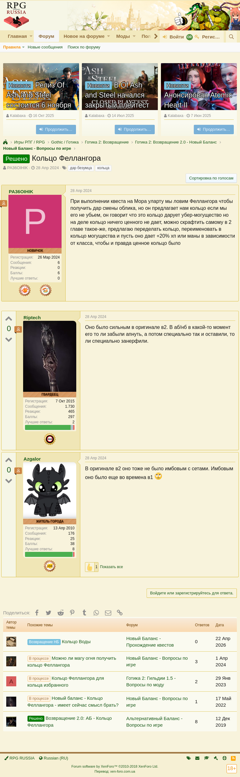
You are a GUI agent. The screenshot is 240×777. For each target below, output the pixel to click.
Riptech (33, 317)
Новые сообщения (45, 47)
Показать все (113, 567)
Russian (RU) (53, 758)
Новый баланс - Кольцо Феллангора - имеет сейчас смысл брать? (73, 701)
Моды (123, 36)
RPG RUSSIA (19, 758)
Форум (46, 36)
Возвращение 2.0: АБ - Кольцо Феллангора (70, 721)
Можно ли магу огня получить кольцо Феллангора (72, 661)
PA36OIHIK (17, 167)
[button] (31, 36)
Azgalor (33, 459)
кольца (103, 168)
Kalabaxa (18, 116)
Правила (12, 47)
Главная (17, 36)
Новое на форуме (84, 36)
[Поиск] (231, 37)
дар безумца (81, 168)
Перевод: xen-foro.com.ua (114, 771)
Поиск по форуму (84, 47)
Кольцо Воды (59, 642)
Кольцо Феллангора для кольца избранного (66, 681)
